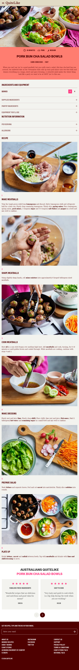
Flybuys (5, 653)
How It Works (7, 645)
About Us (5, 639)
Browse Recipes (8, 642)
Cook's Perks (7, 647)
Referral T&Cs (59, 653)
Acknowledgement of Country (13, 650)
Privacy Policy (59, 645)
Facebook (31, 642)
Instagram (32, 639)
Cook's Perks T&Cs (61, 650)
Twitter (31, 645)
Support (57, 642)
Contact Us (58, 639)
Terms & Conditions (61, 647)
